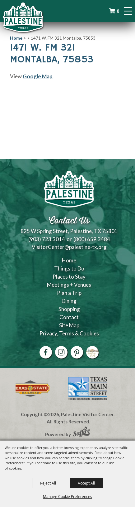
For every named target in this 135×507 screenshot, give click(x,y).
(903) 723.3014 (46, 239)
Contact (69, 317)
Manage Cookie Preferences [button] (67, 496)
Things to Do (69, 268)
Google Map (38, 76)
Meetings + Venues (69, 284)
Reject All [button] (48, 482)
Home (16, 38)
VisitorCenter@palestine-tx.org (69, 247)
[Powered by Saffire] (81, 432)
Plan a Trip (69, 293)
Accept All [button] (86, 482)
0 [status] (118, 11)
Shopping (69, 309)
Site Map (69, 325)
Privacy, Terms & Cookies (69, 333)
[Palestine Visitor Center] (23, 17)
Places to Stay (69, 276)
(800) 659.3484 (91, 239)
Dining (69, 301)
